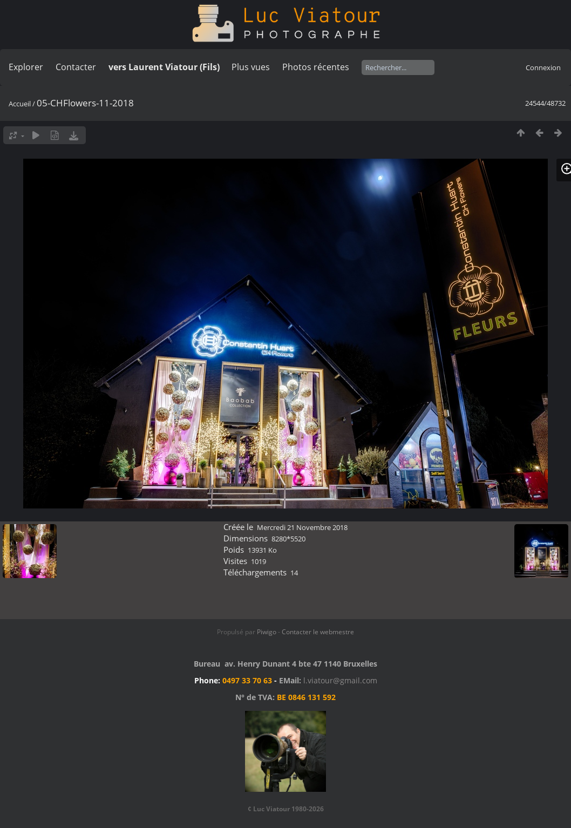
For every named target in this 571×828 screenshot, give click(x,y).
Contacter (76, 67)
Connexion (543, 67)
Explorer (26, 67)
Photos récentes (315, 67)
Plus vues (251, 67)
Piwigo (266, 631)
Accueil (20, 103)
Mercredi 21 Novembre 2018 (302, 527)
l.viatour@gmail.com (340, 680)
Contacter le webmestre (318, 631)
